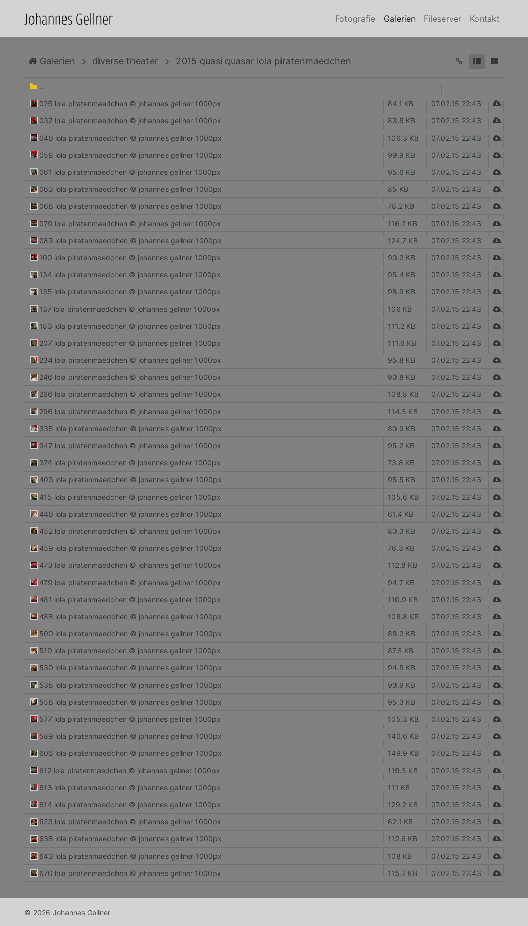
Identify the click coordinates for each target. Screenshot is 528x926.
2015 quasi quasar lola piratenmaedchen (263, 61)
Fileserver (442, 18)
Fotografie (355, 18)
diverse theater (125, 61)
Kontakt (485, 18)
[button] (477, 61)
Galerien (400, 18)
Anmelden (9, 916)
